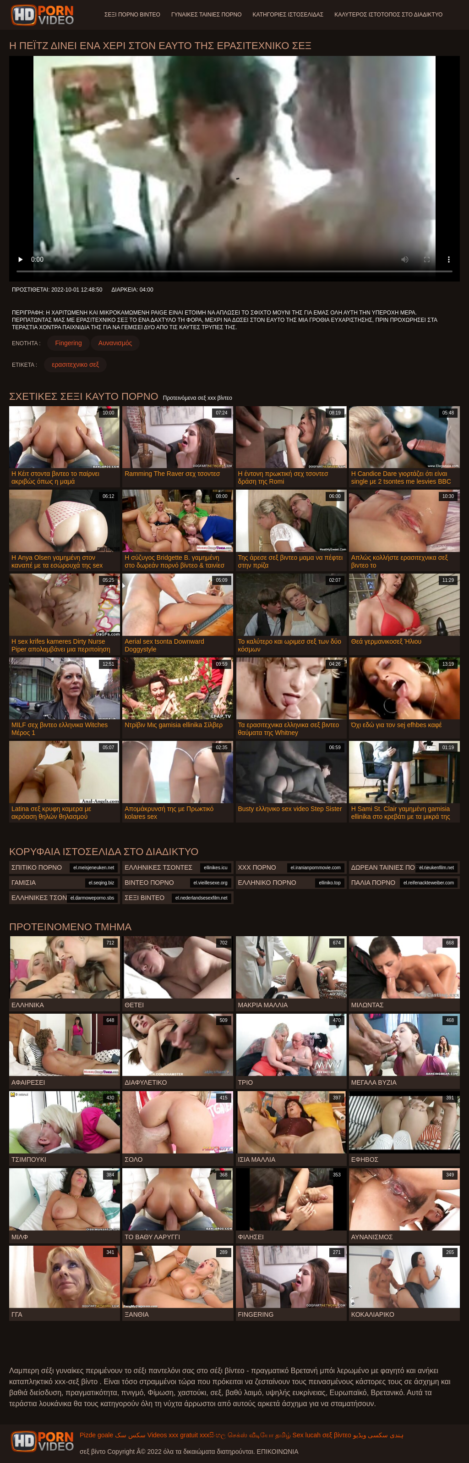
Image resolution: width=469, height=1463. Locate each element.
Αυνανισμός (115, 343)
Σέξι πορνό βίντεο (132, 14)
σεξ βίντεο (336, 1435)
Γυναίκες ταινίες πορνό (206, 14)
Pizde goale (96, 1435)
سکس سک (130, 1435)
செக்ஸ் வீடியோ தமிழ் (259, 1435)
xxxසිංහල (213, 1435)
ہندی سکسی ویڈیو (378, 1435)
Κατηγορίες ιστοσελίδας (288, 14)
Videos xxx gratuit (172, 1435)
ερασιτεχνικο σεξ (75, 364)
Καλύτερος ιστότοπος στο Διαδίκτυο (388, 14)
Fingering (68, 343)
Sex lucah (307, 1435)
